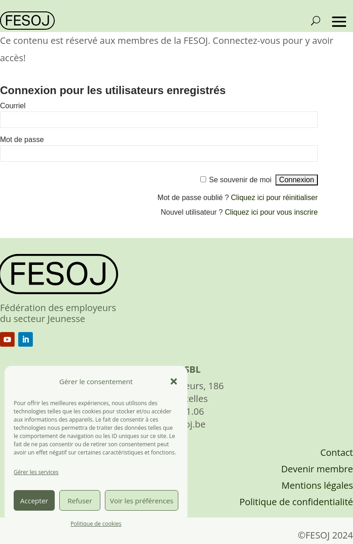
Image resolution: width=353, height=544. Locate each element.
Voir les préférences (141, 500)
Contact (336, 452)
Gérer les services (36, 472)
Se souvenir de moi (240, 180)
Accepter (34, 500)
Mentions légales (317, 485)
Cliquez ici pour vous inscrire (271, 212)
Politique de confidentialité (296, 502)
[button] (173, 381)
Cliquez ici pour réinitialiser (274, 197)
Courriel (13, 106)
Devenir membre (317, 469)
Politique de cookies (96, 524)
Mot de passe (22, 139)
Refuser (79, 500)
